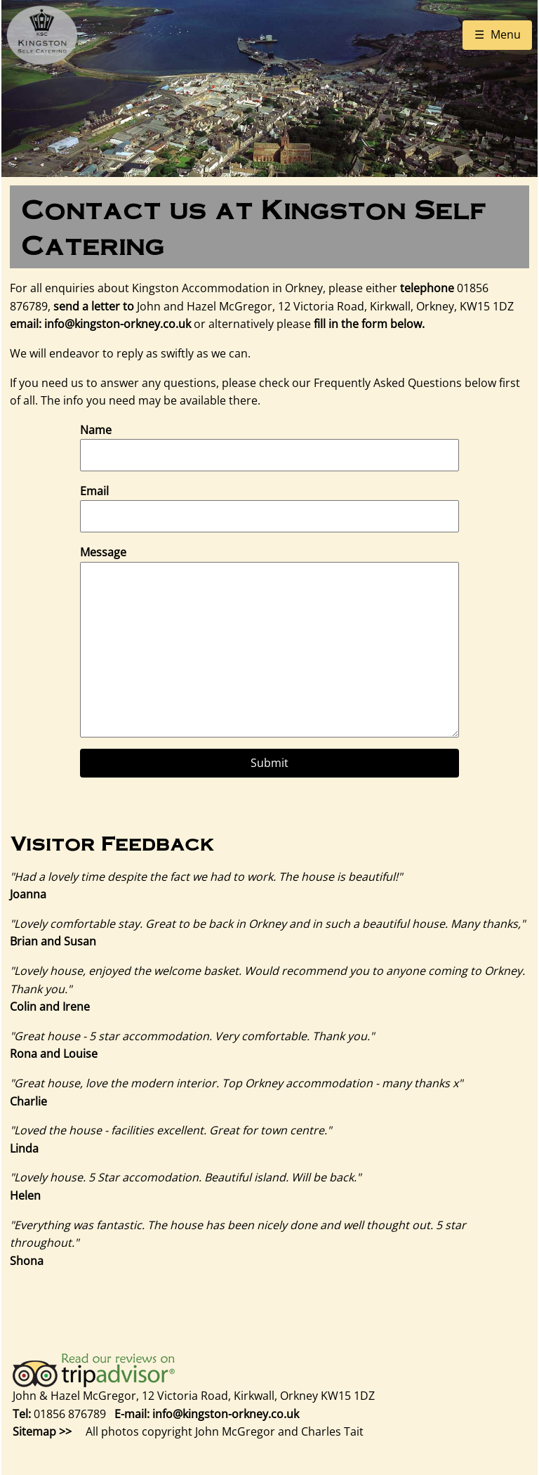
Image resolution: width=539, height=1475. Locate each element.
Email (94, 491)
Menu (506, 34)
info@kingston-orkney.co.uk (117, 324)
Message (103, 552)
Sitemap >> (42, 1431)
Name (96, 430)
